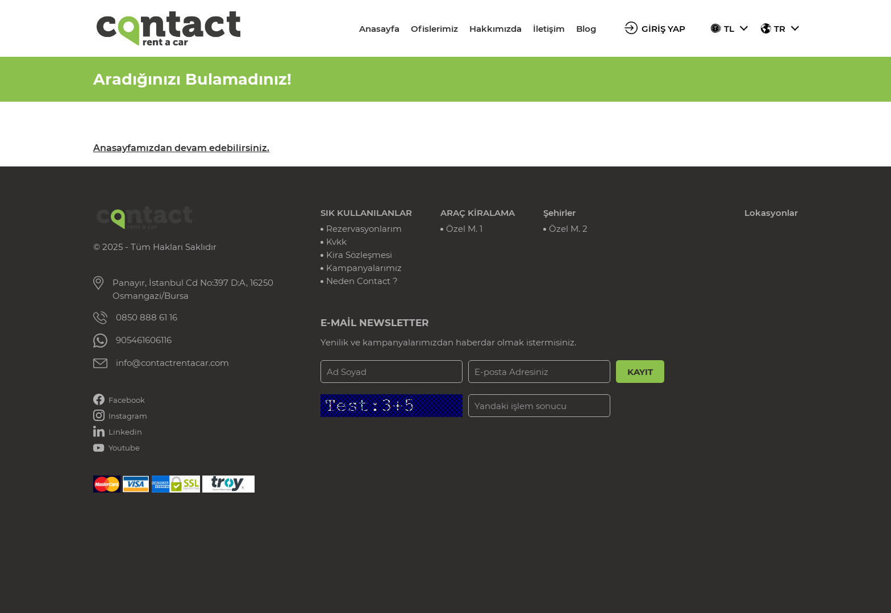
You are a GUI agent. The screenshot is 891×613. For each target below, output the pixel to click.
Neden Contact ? (362, 281)
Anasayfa (379, 28)
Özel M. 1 (464, 228)
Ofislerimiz (434, 28)
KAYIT (640, 371)
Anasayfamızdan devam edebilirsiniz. (181, 148)
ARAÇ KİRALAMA (477, 212)
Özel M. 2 (568, 228)
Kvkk (336, 241)
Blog (586, 28)
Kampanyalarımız (364, 267)
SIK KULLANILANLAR (366, 212)
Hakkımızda (495, 28)
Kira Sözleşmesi (359, 254)
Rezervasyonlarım (364, 228)
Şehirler (559, 212)
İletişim (549, 28)
